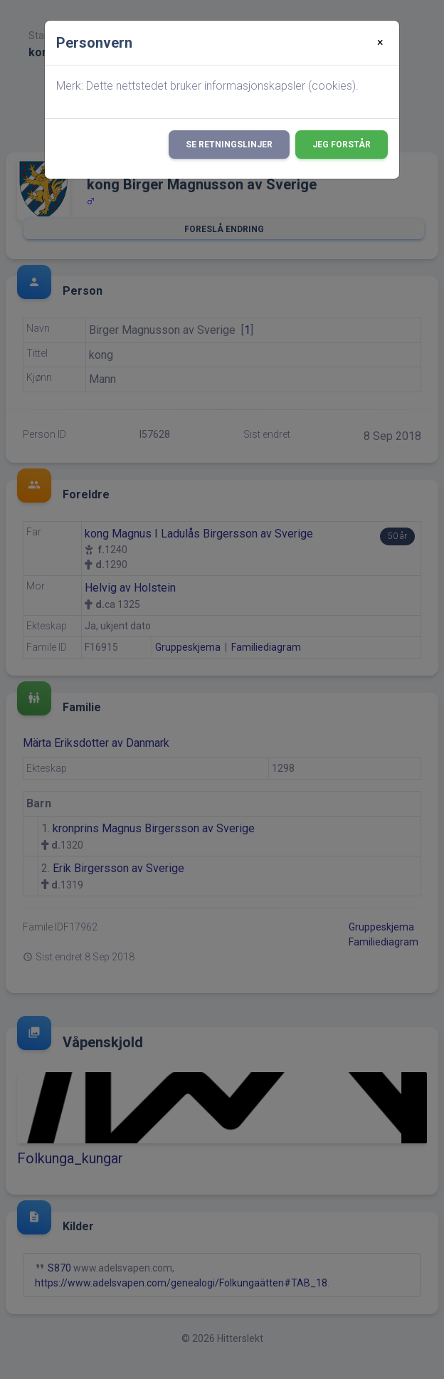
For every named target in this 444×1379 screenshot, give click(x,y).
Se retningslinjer (229, 145)
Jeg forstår (341, 145)
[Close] (380, 43)
